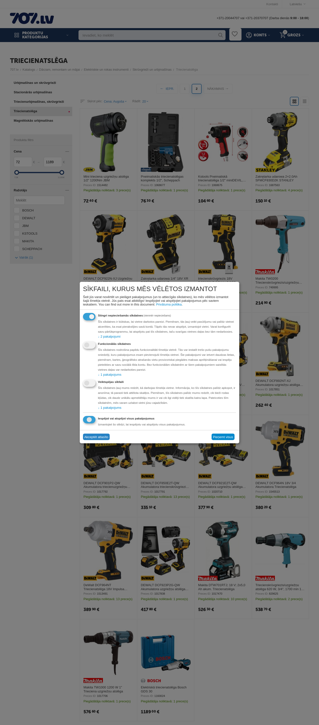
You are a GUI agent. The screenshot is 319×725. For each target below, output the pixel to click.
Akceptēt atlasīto (96, 437)
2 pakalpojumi (109, 336)
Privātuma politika (169, 304)
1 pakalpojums (109, 374)
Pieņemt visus (223, 437)
